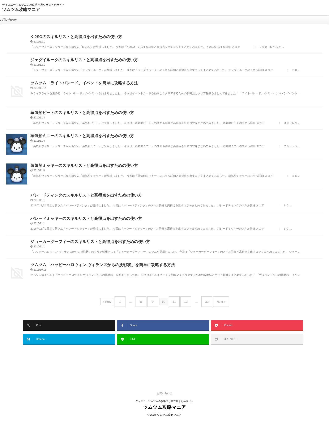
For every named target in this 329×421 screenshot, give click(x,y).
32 (203, 307)
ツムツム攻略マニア (21, 9)
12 (184, 307)
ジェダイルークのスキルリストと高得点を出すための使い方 (75, 62)
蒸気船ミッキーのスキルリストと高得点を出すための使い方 (75, 170)
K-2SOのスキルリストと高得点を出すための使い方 (69, 37)
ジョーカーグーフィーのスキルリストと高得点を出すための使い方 (80, 248)
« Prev (114, 307)
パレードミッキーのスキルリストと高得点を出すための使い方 (77, 224)
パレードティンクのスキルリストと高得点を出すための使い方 (77, 199)
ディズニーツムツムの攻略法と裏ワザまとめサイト (164, 385)
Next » (214, 307)
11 (174, 307)
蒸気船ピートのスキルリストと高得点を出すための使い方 (74, 116)
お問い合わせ (8, 19)
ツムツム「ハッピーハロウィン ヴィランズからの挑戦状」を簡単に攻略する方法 (91, 273)
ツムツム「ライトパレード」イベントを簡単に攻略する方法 (75, 86)
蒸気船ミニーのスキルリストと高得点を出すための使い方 (74, 140)
